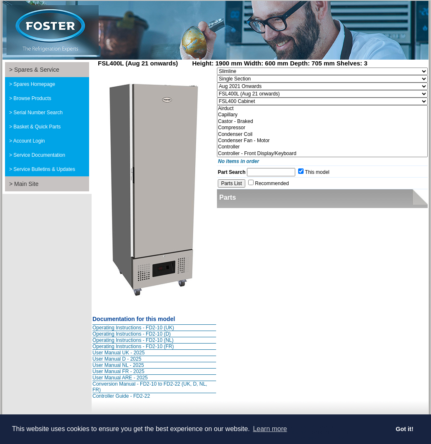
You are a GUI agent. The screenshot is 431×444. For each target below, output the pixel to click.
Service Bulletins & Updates (44, 169)
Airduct (322, 108)
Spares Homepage (34, 84)
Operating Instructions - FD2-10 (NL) (133, 340)
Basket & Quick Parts (36, 127)
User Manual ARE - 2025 (120, 378)
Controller (322, 147)
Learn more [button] (270, 428)
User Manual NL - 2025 (118, 365)
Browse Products (32, 98)
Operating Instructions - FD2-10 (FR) (133, 346)
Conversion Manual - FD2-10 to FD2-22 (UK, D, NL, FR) (149, 387)
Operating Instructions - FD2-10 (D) (131, 334)
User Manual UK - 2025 (118, 353)
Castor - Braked (322, 121)
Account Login (29, 141)
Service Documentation (39, 155)
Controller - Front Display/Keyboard (322, 154)
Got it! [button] (404, 429)
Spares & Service (36, 69)
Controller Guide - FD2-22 (121, 396)
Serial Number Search (37, 112)
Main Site (26, 184)
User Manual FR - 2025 (118, 371)
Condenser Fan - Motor (322, 141)
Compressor (322, 128)
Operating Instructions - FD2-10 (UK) (133, 328)
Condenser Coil (322, 134)
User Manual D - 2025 (116, 359)
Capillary (322, 115)
